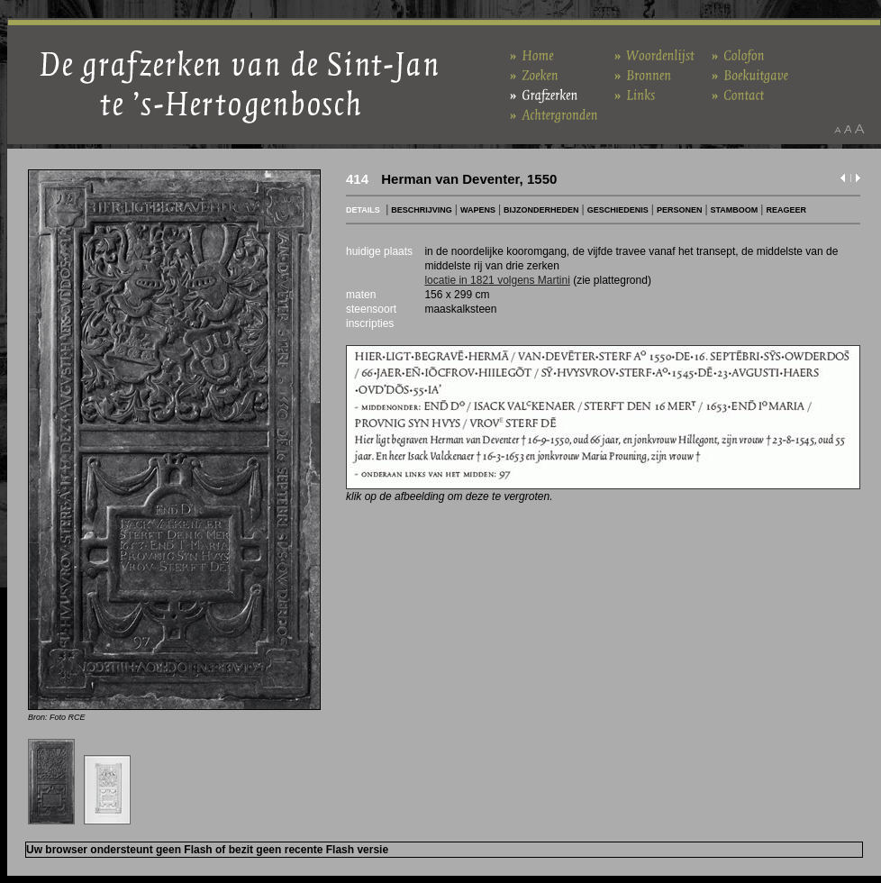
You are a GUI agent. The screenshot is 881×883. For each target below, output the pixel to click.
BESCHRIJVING (421, 209)
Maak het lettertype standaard (847, 128)
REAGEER (786, 209)
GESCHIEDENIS (618, 209)
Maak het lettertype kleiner (837, 128)
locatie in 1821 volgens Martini (496, 280)
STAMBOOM (734, 209)
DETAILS (363, 209)
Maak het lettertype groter (860, 128)
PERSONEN (680, 209)
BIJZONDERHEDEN (541, 209)
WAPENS (477, 209)
